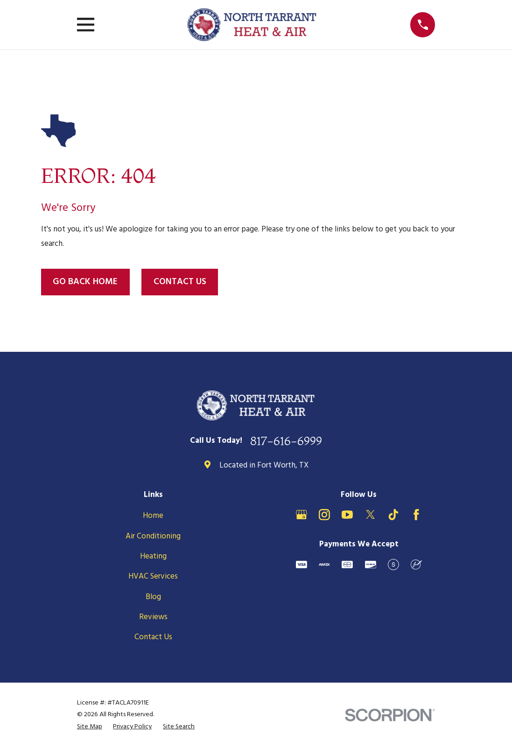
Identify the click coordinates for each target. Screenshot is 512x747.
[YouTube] (347, 514)
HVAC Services (153, 576)
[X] (370, 514)
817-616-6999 (286, 441)
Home (153, 516)
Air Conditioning (153, 536)
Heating (153, 556)
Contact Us (180, 282)
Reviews (153, 617)
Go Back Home (85, 282)
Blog (153, 597)
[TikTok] (393, 514)
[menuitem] (89, 727)
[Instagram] (324, 514)
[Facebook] (416, 514)
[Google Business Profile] (301, 514)
